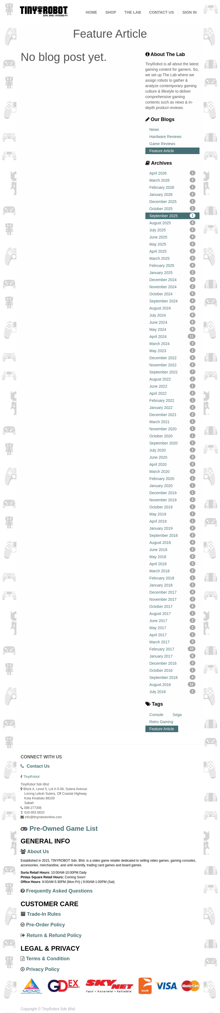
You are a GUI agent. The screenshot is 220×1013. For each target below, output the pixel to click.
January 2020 (172, 485)
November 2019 (172, 499)
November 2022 (172, 364)
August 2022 (172, 378)
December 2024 (172, 279)
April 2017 (172, 634)
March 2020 (172, 471)
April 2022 (172, 393)
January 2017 (172, 655)
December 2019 (172, 492)
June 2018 (172, 549)
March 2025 (172, 258)
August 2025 (172, 222)
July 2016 (172, 691)
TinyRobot (32, 777)
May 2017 (172, 627)
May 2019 (172, 513)
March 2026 (172, 180)
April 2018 (172, 563)
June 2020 (172, 457)
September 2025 (172, 215)
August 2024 (172, 307)
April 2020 (172, 464)
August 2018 (172, 542)
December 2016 (172, 663)
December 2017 (172, 592)
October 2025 (172, 208)
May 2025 (172, 244)
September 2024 (172, 300)
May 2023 (172, 350)
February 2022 (172, 400)
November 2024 (172, 286)
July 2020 (172, 449)
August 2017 (172, 613)
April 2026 (172, 172)
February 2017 (172, 648)
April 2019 (172, 521)
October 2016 (172, 670)
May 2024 (172, 329)
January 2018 (172, 584)
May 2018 (172, 556)
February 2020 (172, 478)
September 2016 (172, 677)
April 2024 (172, 336)
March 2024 (172, 343)
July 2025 (172, 229)
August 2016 (172, 684)
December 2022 (172, 357)
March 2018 (172, 570)
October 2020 (172, 435)
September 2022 (172, 371)
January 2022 (172, 407)
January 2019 (172, 528)
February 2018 (172, 577)
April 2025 (172, 251)
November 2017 (172, 599)
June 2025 (172, 236)
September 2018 (172, 535)
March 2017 (172, 641)
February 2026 (172, 187)
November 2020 (172, 428)
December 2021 (172, 414)
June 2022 (172, 386)
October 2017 (172, 606)
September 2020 (172, 442)
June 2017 (172, 620)
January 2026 (172, 194)
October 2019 (172, 506)
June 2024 (172, 322)
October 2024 (172, 293)
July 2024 (172, 315)
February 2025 (172, 265)
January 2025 (172, 272)
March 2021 (172, 421)
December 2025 (172, 201)
